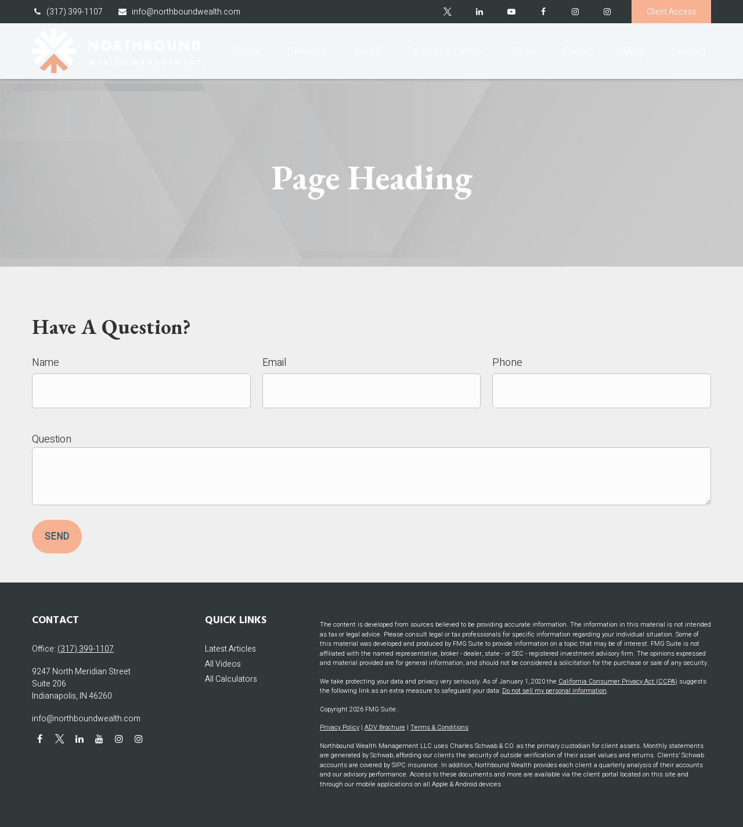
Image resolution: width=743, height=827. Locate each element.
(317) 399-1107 (67, 12)
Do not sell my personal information (554, 691)
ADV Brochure (385, 727)
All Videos (223, 664)
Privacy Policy (339, 727)
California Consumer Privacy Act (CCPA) (617, 681)
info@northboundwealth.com (178, 12)
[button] (246, 51)
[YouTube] (511, 11)
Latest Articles (230, 649)
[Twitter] (447, 11)
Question (51, 439)
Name (45, 363)
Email (274, 363)
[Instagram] (607, 11)
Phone (507, 363)
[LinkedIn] (479, 11)
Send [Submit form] (57, 537)
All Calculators (231, 679)
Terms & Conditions (439, 727)
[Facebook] (543, 11)
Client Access (671, 12)
